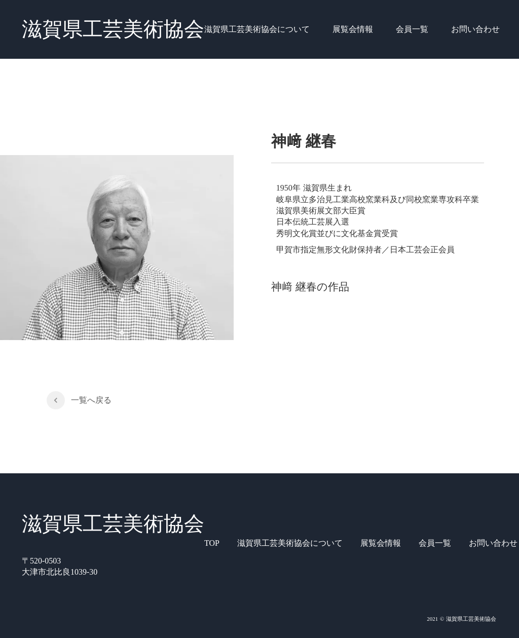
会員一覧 (412, 29)
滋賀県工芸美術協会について (257, 29)
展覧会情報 (352, 29)
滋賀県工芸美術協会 (113, 29)
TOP (211, 543)
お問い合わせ (475, 29)
